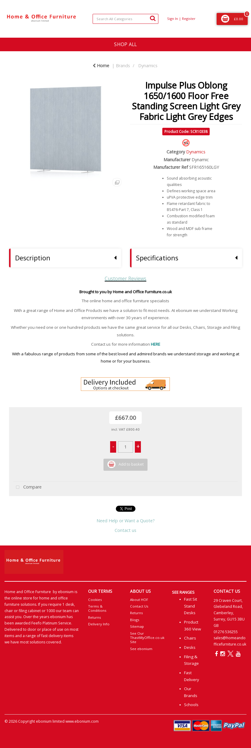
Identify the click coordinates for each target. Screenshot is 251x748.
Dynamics (147, 65)
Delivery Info (99, 624)
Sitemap (137, 626)
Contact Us (139, 606)
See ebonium (141, 648)
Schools (191, 704)
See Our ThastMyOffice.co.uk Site (147, 637)
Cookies (95, 599)
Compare (27, 487)
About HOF (139, 599)
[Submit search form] (152, 18)
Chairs (190, 638)
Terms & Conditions (97, 608)
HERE (155, 344)
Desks (189, 647)
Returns (94, 617)
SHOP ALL (125, 44)
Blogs (134, 620)
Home (101, 65)
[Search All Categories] (125, 19)
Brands (123, 65)
